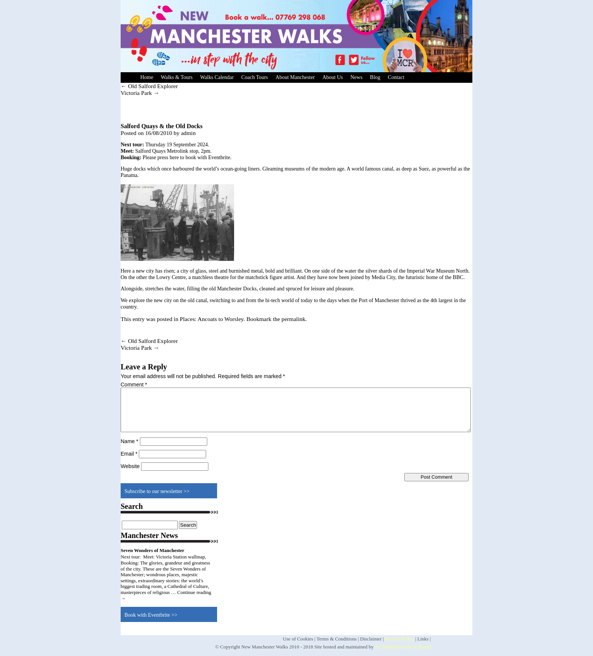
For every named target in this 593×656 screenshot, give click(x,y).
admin (188, 133)
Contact (396, 77)
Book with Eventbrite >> (150, 615)
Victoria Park (140, 93)
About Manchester (295, 77)
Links (423, 639)
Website (130, 466)
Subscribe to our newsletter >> (156, 491)
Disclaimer (371, 639)
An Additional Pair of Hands (402, 647)
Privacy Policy (399, 639)
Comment (134, 385)
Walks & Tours (176, 77)
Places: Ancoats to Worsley (212, 319)
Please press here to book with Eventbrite (186, 157)
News (356, 77)
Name (129, 441)
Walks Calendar (217, 77)
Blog (375, 77)
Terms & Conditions (337, 639)
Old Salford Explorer (149, 86)
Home (146, 77)
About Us (332, 77)
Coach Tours (254, 77)
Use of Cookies (298, 639)
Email (129, 454)
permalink (293, 319)
